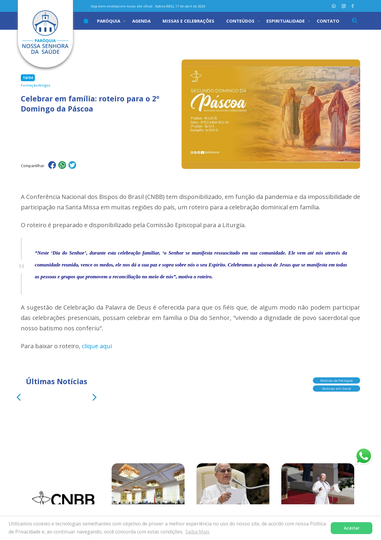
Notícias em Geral (336, 386)
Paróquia (108, 21)
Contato (328, 21)
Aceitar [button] (352, 528)
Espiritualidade (285, 21)
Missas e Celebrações (188, 21)
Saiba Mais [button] (197, 531)
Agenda (141, 21)
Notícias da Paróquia (336, 378)
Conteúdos (240, 21)
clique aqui (97, 346)
